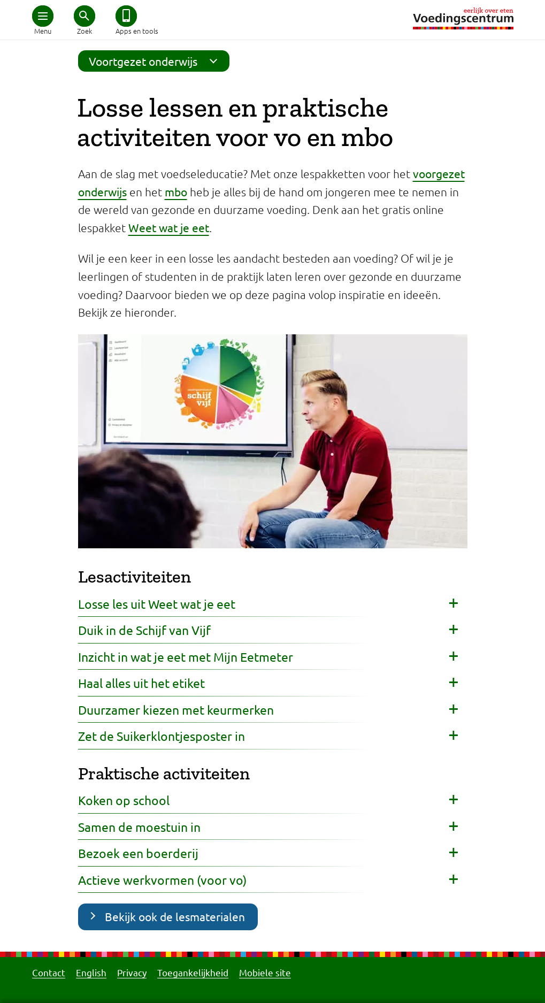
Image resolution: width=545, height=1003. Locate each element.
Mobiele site (265, 972)
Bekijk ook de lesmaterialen (175, 916)
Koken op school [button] (124, 800)
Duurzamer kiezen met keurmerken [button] (176, 709)
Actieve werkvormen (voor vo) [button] (162, 879)
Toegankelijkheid (192, 972)
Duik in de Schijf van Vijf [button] (144, 630)
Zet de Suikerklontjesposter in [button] (161, 736)
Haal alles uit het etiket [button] (141, 683)
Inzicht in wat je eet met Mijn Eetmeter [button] (185, 656)
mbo (176, 191)
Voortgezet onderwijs (156, 61)
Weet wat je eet (168, 227)
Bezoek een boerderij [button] (138, 853)
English (91, 972)
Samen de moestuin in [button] (139, 826)
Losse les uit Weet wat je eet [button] (156, 603)
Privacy (132, 972)
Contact (48, 972)
